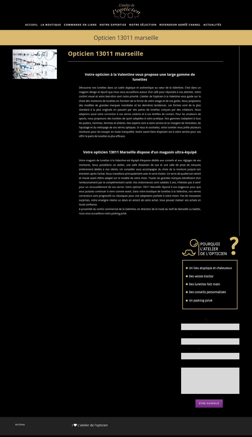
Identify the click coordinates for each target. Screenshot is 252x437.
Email (186, 335)
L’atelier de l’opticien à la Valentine (160, 96)
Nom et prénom (194, 320)
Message (187, 366)
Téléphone (190, 350)
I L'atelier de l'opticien (90, 427)
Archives (20, 426)
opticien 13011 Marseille (146, 187)
